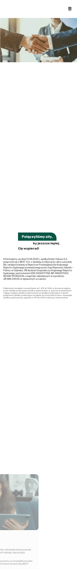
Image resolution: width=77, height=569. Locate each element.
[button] (69, 8)
